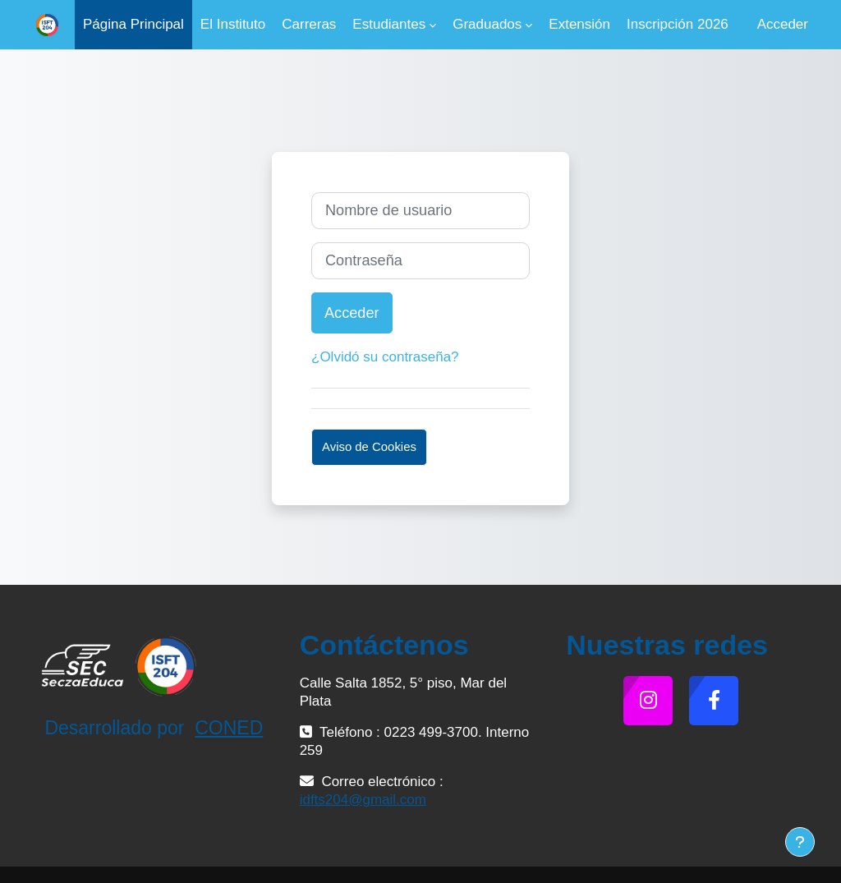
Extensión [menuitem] (579, 24)
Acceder (782, 24)
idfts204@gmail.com (363, 799)
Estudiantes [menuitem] (388, 24)
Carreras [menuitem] (309, 24)
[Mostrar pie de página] (800, 842)
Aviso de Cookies (369, 446)
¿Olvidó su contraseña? (385, 357)
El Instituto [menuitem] (232, 24)
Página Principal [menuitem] (133, 24)
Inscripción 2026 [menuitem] (677, 24)
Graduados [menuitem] (487, 24)
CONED (229, 727)
